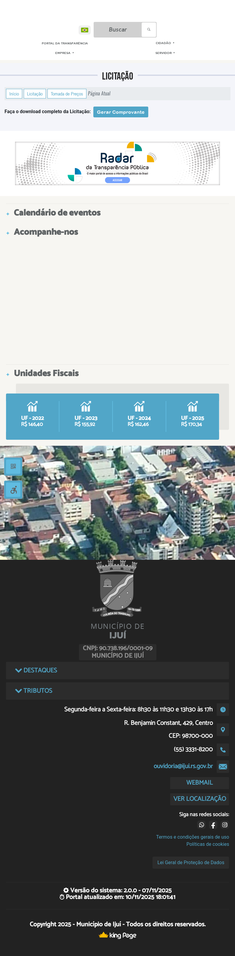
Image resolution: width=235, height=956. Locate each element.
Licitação (35, 94)
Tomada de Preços (67, 94)
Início (14, 94)
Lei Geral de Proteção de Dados (190, 862)
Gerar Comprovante (121, 112)
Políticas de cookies (207, 844)
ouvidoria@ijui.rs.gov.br (183, 766)
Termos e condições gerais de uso (192, 837)
